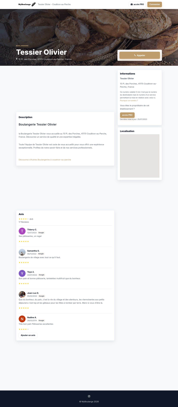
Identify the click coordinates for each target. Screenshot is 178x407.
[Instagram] (89, 396)
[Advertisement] (65, 89)
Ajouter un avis (28, 335)
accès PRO (127, 115)
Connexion (154, 4)
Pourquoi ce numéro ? (129, 100)
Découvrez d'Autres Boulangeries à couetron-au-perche (45, 159)
